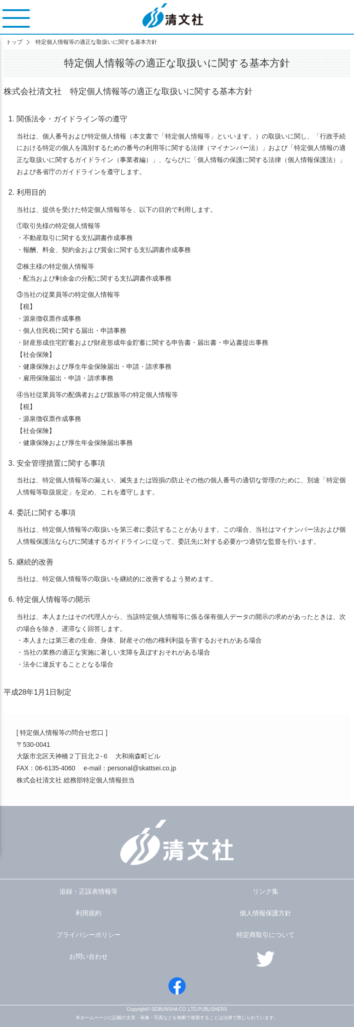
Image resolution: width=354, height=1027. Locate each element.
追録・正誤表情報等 (88, 891)
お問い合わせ (88, 956)
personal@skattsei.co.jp (141, 768)
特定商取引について (265, 934)
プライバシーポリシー (88, 934)
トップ (14, 42)
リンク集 (265, 891)
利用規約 (88, 913)
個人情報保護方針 (265, 913)
